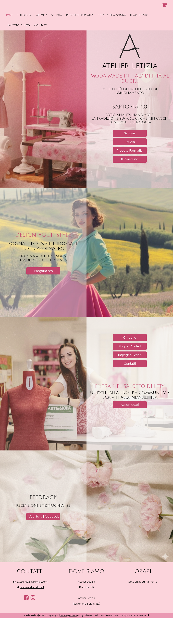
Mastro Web (113, 615)
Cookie (63, 615)
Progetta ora (43, 271)
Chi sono (129, 337)
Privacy (73, 615)
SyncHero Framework (135, 615)
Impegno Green (130, 355)
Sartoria (129, 133)
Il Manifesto (129, 159)
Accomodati (130, 404)
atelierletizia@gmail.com (32, 581)
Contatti (130, 363)
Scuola (130, 142)
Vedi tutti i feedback (44, 516)
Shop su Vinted (129, 346)
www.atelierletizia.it (32, 587)
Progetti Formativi (129, 150)
